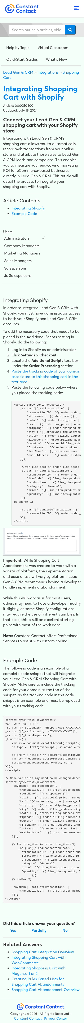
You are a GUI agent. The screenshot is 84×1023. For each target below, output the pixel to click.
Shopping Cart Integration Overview (43, 952)
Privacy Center (55, 1018)
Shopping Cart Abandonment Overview (46, 989)
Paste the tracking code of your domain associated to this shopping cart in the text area (46, 376)
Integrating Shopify (28, 208)
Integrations (47, 72)
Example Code (24, 213)
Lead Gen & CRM (18, 72)
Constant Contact (28, 1018)
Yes (13, 930)
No (65, 930)
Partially (39, 930)
